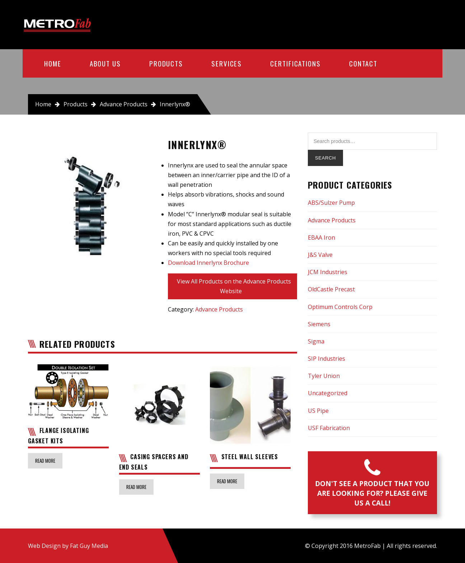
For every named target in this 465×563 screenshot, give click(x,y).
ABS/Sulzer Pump (331, 203)
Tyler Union (324, 376)
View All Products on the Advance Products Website (234, 286)
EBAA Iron (321, 237)
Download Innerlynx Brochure (208, 263)
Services (226, 63)
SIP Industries (326, 359)
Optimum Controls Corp (340, 307)
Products (166, 63)
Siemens (319, 324)
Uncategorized (327, 393)
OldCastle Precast (331, 289)
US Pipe (318, 411)
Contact (363, 63)
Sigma (316, 341)
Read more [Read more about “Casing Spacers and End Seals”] (136, 486)
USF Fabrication (329, 428)
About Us (105, 63)
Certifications (295, 63)
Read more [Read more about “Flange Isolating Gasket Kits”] (45, 460)
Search (325, 158)
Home (52, 63)
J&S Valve (320, 255)
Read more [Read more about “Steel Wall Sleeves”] (227, 481)
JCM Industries (327, 272)
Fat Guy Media (89, 546)
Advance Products (123, 104)
